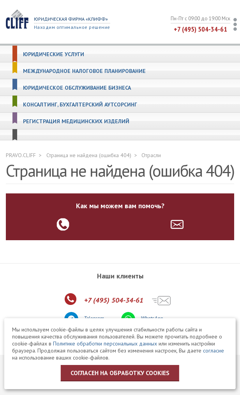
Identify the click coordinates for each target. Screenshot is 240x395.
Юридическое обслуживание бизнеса (77, 88)
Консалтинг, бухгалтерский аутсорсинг (80, 105)
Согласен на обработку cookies (120, 373)
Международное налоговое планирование (84, 71)
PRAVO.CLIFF (21, 155)
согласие (213, 350)
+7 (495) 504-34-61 (200, 29)
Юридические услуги (53, 54)
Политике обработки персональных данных (105, 343)
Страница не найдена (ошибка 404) (88, 155)
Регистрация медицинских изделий (76, 121)
